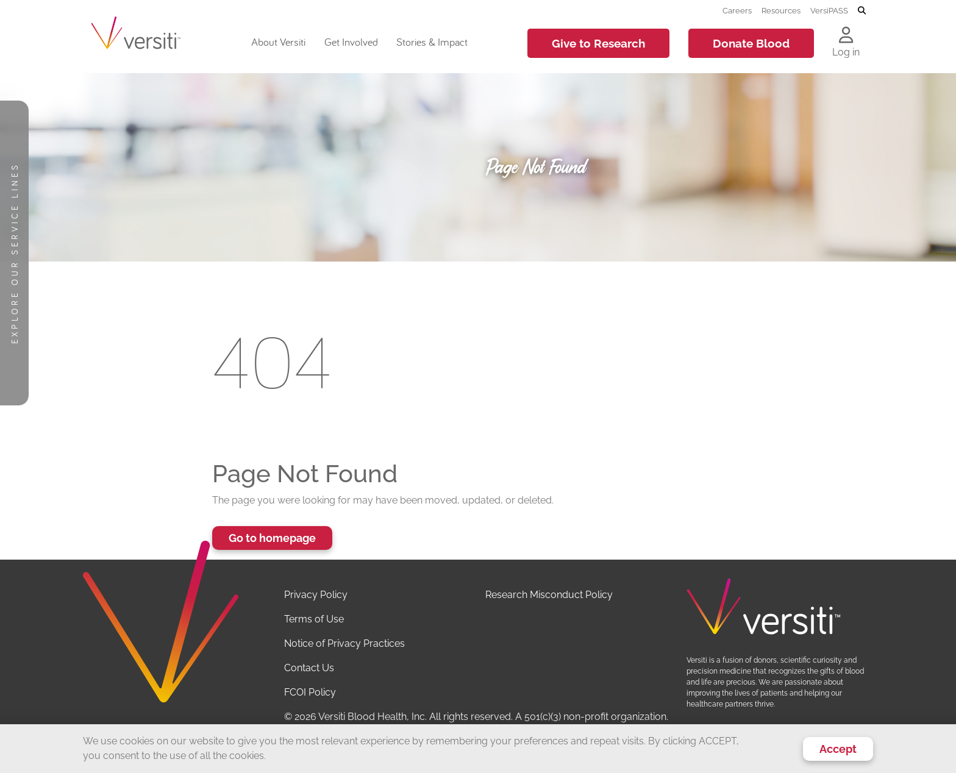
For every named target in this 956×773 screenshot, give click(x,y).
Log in (846, 52)
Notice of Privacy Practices (344, 643)
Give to (598, 43)
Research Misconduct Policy (549, 594)
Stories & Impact (432, 42)
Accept (838, 749)
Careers (737, 10)
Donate (751, 43)
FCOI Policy (310, 692)
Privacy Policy (316, 594)
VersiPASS (829, 10)
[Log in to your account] (846, 36)
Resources (781, 10)
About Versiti (278, 42)
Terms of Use (314, 619)
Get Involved (351, 42)
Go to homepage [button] (272, 538)
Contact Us (309, 668)
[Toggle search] (862, 11)
